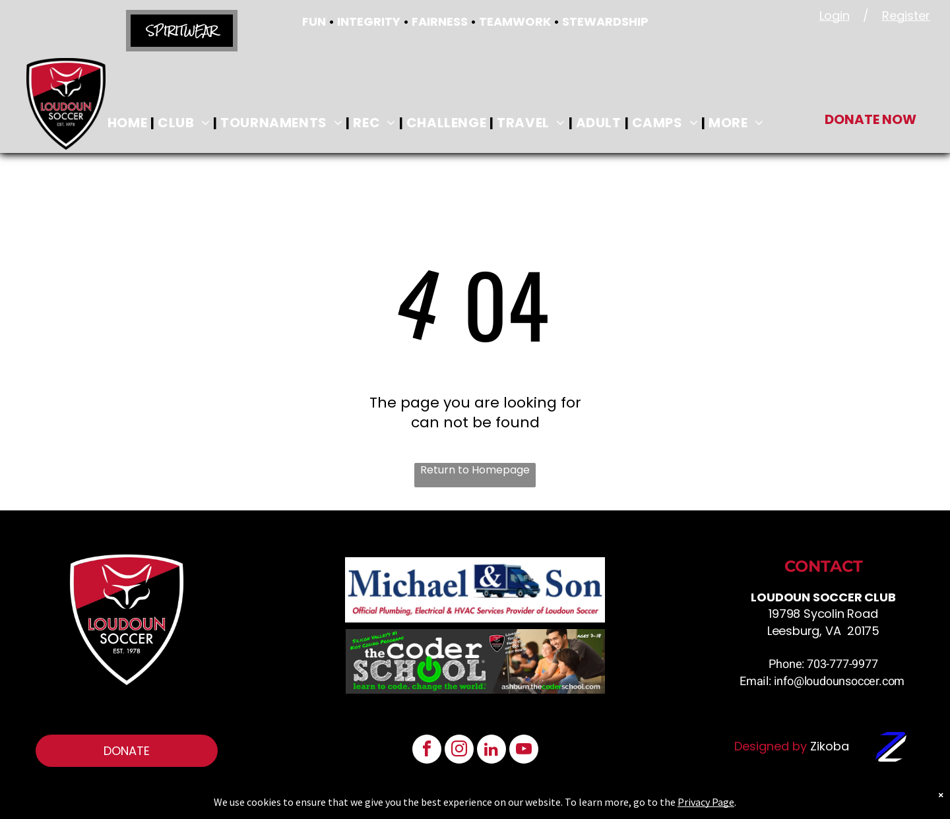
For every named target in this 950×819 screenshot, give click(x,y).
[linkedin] (491, 751)
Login (834, 15)
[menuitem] (129, 122)
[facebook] (426, 751)
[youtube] (523, 751)
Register (906, 15)
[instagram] (459, 751)
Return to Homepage (475, 470)
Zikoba (829, 746)
